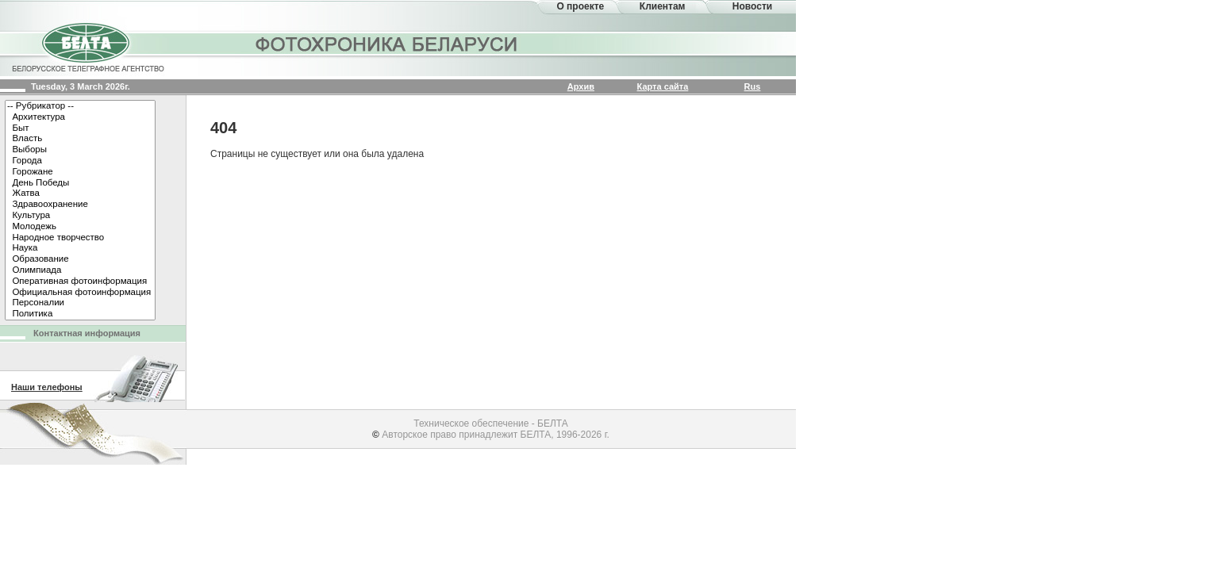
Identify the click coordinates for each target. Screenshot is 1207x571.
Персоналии (80, 302)
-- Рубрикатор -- (80, 106)
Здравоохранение (80, 204)
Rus (752, 86)
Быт (80, 128)
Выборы (80, 149)
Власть (80, 138)
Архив (580, 86)
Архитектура (80, 117)
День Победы (80, 183)
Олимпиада (80, 270)
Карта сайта (663, 86)
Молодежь (80, 226)
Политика (80, 314)
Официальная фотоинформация (80, 292)
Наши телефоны (47, 387)
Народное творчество (80, 237)
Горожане (80, 172)
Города (80, 161)
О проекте (580, 6)
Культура (80, 215)
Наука (80, 248)
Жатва (80, 193)
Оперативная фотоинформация (80, 281)
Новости (752, 6)
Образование (80, 259)
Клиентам (663, 6)
